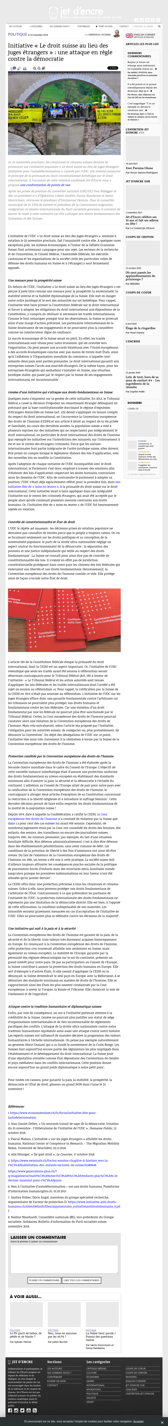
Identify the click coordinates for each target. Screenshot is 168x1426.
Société (91, 1401)
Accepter (138, 1421)
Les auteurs (15, 26)
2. (9, 1127)
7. (9, 1200)
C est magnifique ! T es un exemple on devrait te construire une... (141, 107)
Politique (17, 37)
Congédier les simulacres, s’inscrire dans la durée (147, 467)
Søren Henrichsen (100, 1348)
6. (9, 1190)
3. (9, 1142)
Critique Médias (96, 1371)
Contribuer (83, 26)
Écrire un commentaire (44, 1284)
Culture (92, 1376)
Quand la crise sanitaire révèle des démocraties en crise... (148, 456)
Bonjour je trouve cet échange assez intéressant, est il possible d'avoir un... (141, 65)
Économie (142, 441)
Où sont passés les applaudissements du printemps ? (140, 276)
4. (9, 1157)
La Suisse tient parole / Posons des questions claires (101, 1340)
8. (9, 1220)
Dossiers (135, 403)
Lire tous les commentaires (81, 1284)
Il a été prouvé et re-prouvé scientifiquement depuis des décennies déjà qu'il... (142, 87)
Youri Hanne (137, 332)
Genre (90, 1384)
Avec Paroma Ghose (139, 168)
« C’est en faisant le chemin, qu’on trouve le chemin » (142, 117)
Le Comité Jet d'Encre (142, 228)
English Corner (136, 1384)
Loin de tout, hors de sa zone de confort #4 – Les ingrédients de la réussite (143, 382)
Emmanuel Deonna (100, 38)
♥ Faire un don (104, 26)
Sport (90, 1405)
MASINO (135, 283)
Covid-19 (133, 408)
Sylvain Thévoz (22, 1345)
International (144, 452)
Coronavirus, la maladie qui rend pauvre (146, 446)
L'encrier (133, 341)
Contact (124, 26)
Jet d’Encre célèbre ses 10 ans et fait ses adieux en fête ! (142, 221)
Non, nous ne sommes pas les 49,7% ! (62, 1338)
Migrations (94, 1392)
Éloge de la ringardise (140, 328)
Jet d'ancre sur (138, 181)
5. (9, 1164)
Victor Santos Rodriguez (144, 172)
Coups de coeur (138, 292)
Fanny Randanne (95, 1351)
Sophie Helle (137, 391)
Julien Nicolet (60, 1345)
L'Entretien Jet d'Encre (137, 131)
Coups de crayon (139, 237)
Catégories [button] (36, 26)
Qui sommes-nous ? (60, 26)
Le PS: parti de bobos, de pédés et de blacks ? (26, 1338)
